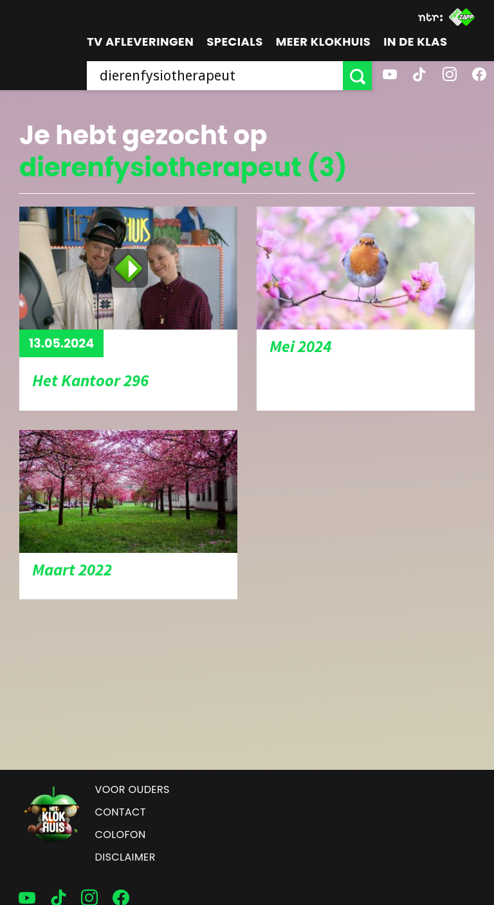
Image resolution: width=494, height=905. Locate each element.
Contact (120, 812)
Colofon (120, 834)
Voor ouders (132, 789)
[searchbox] (215, 75)
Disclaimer (125, 857)
